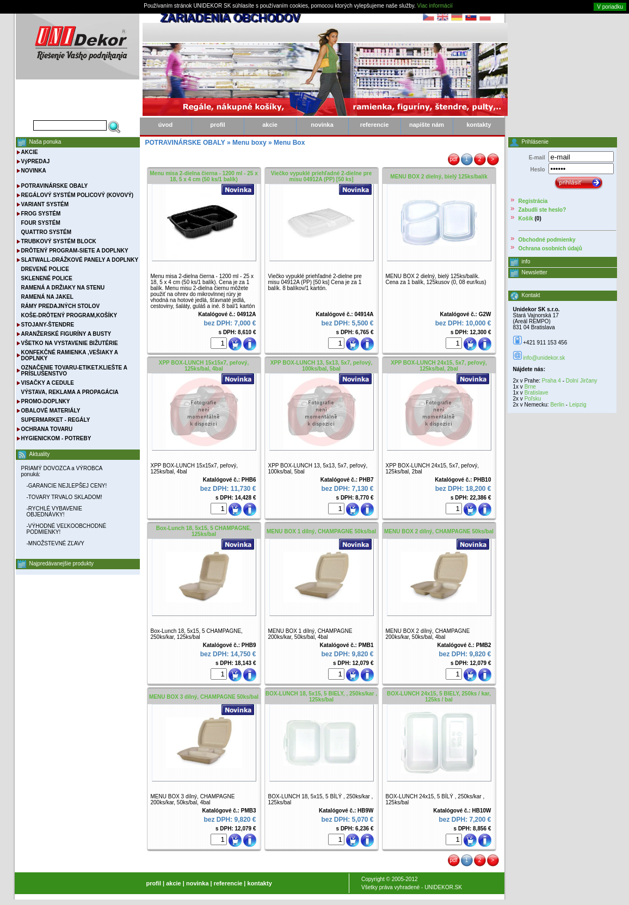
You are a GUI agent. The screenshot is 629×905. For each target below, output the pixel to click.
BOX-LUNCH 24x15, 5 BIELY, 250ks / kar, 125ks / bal (439, 697)
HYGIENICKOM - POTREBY (56, 438)
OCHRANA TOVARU (47, 429)
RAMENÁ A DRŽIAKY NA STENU (63, 288)
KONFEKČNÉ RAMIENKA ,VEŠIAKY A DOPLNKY (69, 355)
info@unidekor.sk (544, 358)
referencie (374, 124)
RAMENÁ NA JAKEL (47, 297)
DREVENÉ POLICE (45, 269)
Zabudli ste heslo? (542, 210)
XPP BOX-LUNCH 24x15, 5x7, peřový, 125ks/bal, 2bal (439, 366)
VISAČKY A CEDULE (47, 383)
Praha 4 (551, 381)
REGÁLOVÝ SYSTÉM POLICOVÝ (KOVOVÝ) (77, 195)
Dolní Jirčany (581, 381)
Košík (526, 218)
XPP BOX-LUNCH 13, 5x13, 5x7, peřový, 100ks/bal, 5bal (321, 366)
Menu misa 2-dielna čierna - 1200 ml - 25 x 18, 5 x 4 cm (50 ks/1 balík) (203, 176)
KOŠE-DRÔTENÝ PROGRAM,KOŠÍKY (69, 315)
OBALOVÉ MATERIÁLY (51, 411)
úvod (165, 124)
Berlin (557, 405)
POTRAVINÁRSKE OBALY (54, 186)
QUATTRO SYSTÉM (46, 232)
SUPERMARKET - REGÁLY (55, 420)
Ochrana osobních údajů (550, 248)
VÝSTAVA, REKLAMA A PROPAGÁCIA (70, 392)
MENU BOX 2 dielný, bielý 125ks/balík (438, 177)
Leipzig (578, 405)
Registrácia (533, 201)
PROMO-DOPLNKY (45, 401)
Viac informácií (435, 6)
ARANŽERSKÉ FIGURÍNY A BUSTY (66, 334)
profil (217, 124)
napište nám (426, 124)
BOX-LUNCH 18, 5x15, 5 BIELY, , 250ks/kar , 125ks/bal (321, 697)
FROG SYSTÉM (41, 214)
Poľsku (533, 399)
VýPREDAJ (35, 161)
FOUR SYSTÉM (40, 223)
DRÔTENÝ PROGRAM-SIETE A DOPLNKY (74, 251)
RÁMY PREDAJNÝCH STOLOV (60, 306)
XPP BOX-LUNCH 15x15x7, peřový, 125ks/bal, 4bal (204, 366)
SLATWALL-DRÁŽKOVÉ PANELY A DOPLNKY (80, 260)
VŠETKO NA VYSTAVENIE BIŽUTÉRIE (69, 343)
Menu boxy (249, 142)
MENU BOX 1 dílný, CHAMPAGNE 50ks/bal (321, 531)
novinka (322, 124)
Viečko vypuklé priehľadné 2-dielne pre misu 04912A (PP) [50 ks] (321, 176)
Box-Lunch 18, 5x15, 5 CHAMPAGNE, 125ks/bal (203, 531)
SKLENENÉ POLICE (46, 278)
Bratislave (536, 393)
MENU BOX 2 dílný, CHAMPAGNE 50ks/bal (439, 531)
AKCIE (29, 152)
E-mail (537, 158)
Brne (530, 387)
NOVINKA (33, 171)
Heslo (537, 170)
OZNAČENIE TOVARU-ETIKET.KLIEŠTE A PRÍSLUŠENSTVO (74, 371)
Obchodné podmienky (547, 240)
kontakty (478, 124)
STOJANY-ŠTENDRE (48, 325)
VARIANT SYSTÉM (45, 204)
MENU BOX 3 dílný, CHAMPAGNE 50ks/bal (203, 697)
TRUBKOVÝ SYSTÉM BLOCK (58, 241)
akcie (270, 124)
